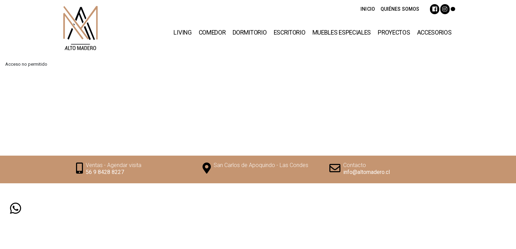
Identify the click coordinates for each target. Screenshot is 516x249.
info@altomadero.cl (366, 172)
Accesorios (434, 32)
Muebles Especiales (341, 32)
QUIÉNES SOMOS (400, 9)
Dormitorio (250, 32)
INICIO (367, 9)
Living (182, 32)
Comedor (212, 32)
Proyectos (394, 32)
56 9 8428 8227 (105, 172)
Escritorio (290, 32)
